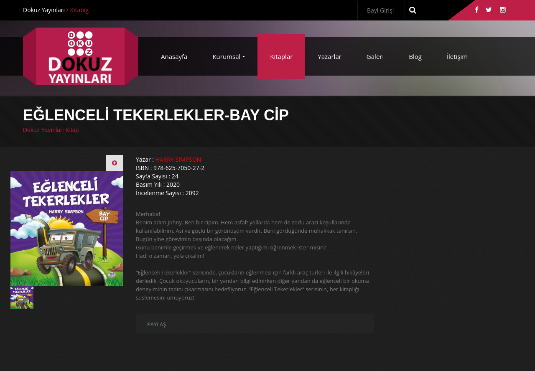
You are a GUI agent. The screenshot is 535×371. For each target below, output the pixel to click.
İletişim (457, 56)
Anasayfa (174, 56)
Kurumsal (226, 56)
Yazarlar (329, 56)
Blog (415, 56)
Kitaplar (281, 56)
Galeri (375, 56)
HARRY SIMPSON (178, 159)
